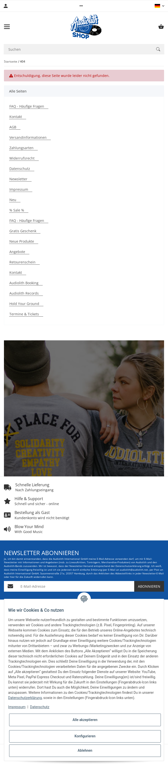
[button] (81, 5)
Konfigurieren (85, 736)
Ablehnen (85, 750)
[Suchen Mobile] (78, 49)
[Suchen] (158, 49)
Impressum (16, 707)
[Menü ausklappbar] (7, 27)
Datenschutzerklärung (25, 698)
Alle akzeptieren (85, 720)
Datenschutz (39, 707)
